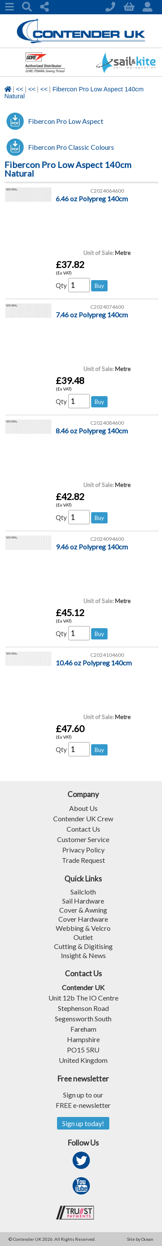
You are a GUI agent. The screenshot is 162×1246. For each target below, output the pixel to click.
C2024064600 (107, 190)
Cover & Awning (83, 910)
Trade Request (83, 860)
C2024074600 (107, 306)
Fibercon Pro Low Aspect (65, 121)
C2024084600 (107, 423)
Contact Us (83, 829)
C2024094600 (107, 539)
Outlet (83, 937)
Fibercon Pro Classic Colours (71, 147)
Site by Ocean (140, 1239)
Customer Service (83, 839)
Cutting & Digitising (83, 946)
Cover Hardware (83, 919)
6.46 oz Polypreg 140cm (92, 198)
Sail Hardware (83, 901)
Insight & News (83, 955)
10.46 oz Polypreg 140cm (94, 663)
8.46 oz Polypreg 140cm (92, 430)
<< (19, 89)
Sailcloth (83, 892)
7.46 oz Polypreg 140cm (92, 314)
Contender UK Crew (83, 818)
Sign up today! (83, 1123)
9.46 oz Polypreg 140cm (92, 546)
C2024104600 (107, 655)
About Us (83, 808)
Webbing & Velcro (83, 928)
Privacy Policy (83, 850)
